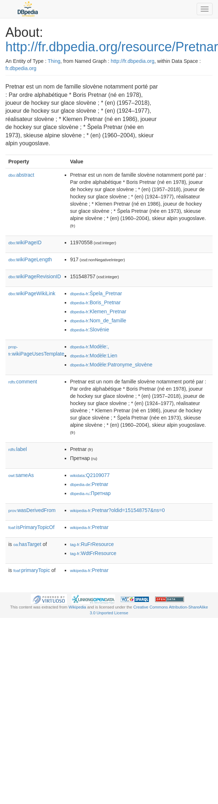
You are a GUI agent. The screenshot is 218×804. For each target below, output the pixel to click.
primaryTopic (31, 570)
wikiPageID (25, 242)
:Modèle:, (89, 346)
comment (22, 381)
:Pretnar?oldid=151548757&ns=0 (117, 510)
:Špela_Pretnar (96, 293)
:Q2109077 (90, 475)
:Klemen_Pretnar (98, 311)
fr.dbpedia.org (21, 68)
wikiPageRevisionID (34, 276)
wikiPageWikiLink (31, 293)
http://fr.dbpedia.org (132, 61)
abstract (21, 175)
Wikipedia (77, 607)
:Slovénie (89, 329)
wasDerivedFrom (32, 510)
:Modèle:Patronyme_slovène (111, 364)
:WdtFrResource (93, 553)
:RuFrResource (92, 544)
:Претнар (90, 493)
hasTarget (27, 544)
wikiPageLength (30, 259)
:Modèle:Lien (93, 355)
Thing (54, 61)
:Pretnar (89, 484)
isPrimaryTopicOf (31, 527)
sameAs (21, 475)
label (17, 449)
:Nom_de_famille (98, 320)
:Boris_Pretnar (95, 302)
